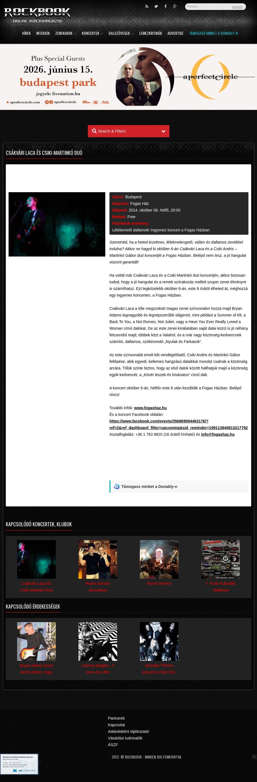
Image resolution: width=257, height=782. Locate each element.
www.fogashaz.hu (150, 408)
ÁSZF (113, 745)
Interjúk (43, 33)
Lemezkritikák (150, 33)
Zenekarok (65, 33)
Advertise (175, 33)
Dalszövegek (121, 33)
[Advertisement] (178, 467)
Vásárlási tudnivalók (125, 738)
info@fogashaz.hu (218, 434)
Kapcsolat (116, 725)
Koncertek (92, 33)
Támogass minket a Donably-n (213, 33)
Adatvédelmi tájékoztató (128, 731)
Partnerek (116, 718)
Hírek (26, 33)
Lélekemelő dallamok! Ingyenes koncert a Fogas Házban (161, 230)
